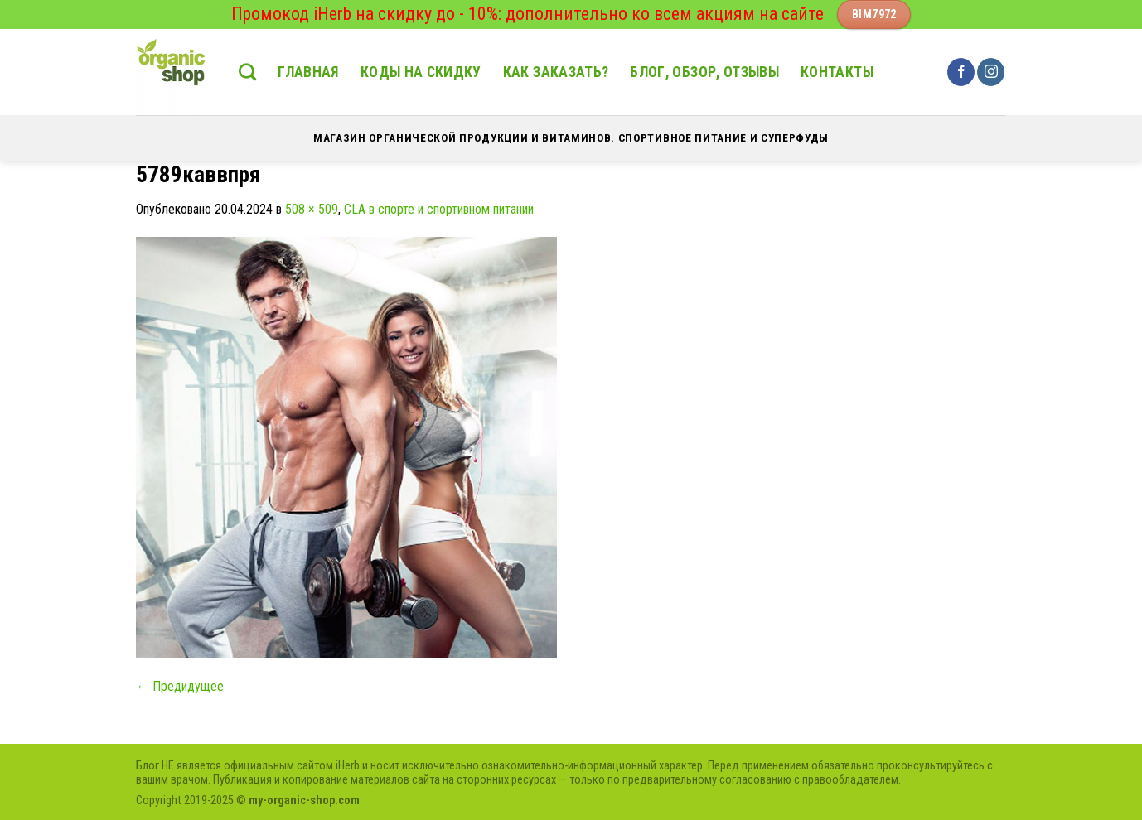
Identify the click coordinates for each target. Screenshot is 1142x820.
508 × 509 (311, 209)
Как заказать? (556, 72)
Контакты (837, 72)
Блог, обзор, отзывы (704, 72)
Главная (308, 72)
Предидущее (180, 686)
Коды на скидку (421, 72)
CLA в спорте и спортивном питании (439, 209)
